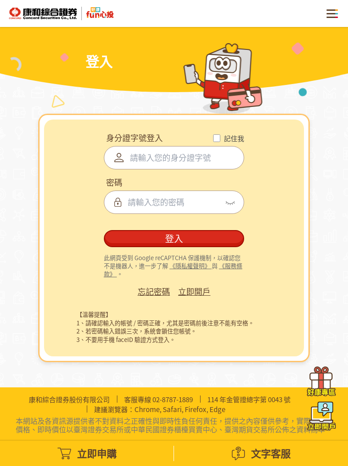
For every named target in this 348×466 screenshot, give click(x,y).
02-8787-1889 (172, 399)
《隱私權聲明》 (191, 269)
